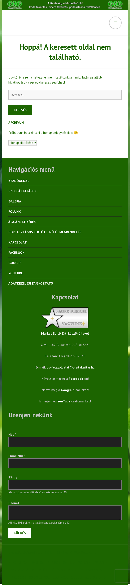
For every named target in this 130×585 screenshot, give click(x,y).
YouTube (15, 273)
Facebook (16, 252)
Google (14, 263)
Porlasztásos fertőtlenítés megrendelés (44, 232)
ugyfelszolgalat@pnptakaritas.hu (71, 367)
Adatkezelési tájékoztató (30, 283)
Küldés (20, 533)
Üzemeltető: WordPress (25, 552)
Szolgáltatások (22, 191)
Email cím (16, 456)
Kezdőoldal (18, 181)
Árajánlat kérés (22, 222)
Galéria (14, 201)
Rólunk (14, 211)
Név (12, 434)
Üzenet (13, 503)
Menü (115, 23)
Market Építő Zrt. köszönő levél (65, 333)
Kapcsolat (17, 242)
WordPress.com (84, 552)
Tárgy (12, 477)
